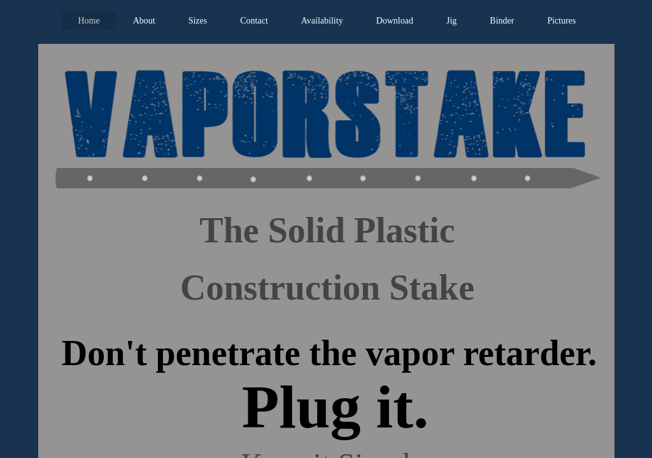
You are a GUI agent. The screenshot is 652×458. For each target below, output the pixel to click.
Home (88, 20)
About (144, 20)
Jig (451, 20)
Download (394, 20)
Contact (254, 20)
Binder (502, 20)
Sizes (198, 20)
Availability (322, 20)
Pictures (561, 20)
